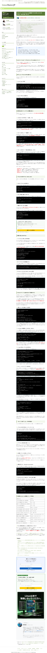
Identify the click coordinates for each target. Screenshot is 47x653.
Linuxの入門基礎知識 (5, 36)
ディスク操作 (4, 69)
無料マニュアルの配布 (28, 631)
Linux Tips (3, 38)
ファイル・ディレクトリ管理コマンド (7, 51)
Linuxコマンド (4, 37)
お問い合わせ (43, 2)
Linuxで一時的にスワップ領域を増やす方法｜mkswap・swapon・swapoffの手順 (29, 550)
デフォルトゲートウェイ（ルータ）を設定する (24, 551)
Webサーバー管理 (4, 74)
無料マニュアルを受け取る (31, 230)
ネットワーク (4, 71)
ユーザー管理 (4, 67)
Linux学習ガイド (4, 81)
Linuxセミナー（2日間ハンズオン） (7, 92)
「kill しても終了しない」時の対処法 (26, 30)
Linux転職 (3, 85)
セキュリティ (4, 72)
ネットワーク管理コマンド (6, 54)
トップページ (4, 34)
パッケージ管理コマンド (5, 58)
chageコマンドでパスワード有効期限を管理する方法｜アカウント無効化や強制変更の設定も (31, 542)
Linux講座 (3, 93)
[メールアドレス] (30, 228)
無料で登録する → (30, 568)
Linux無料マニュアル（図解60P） (7, 91)
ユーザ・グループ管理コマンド (6, 52)
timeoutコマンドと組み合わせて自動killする (27, 29)
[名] (37, 226)
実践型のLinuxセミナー (40, 630)
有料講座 (37, 648)
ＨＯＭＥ (17, 20)
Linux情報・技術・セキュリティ (6, 84)
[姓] (24, 226)
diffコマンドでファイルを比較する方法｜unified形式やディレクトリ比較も (32, 643)
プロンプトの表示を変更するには (22, 549)
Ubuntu (4, 83)
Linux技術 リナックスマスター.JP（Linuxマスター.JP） (24, 20)
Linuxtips (32, 20)
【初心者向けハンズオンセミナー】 (34, 535)
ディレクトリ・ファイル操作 (6, 68)
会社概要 (25, 2)
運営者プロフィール (30, 2)
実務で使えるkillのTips (24, 28)
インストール (4, 65)
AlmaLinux (4, 82)
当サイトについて (21, 2)
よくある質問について (37, 2)
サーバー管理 (4, 73)
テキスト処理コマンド (5, 53)
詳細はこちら (35, 589)
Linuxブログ (3, 80)
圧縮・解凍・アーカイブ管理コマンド (7, 57)
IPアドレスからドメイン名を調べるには (23, 555)
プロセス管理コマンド (5, 56)
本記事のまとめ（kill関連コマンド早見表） (27, 31)
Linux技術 (3, 35)
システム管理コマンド (5, 55)
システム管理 (4, 70)
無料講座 (33, 648)
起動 (2, 66)
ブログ (41, 648)
